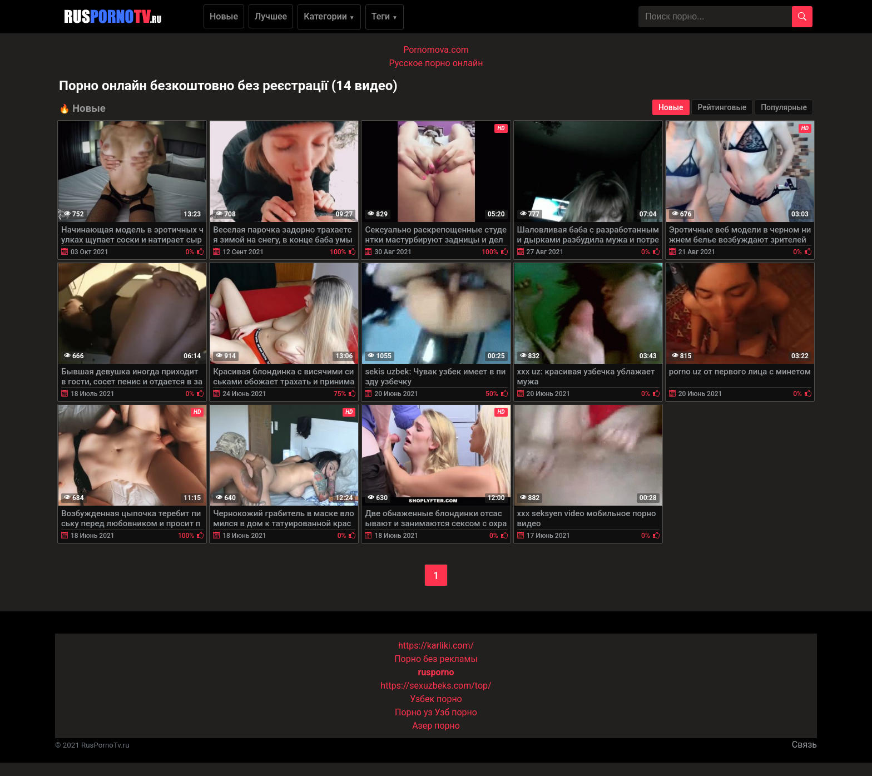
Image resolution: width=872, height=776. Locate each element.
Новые (224, 16)
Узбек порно (436, 699)
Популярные (784, 107)
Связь (804, 744)
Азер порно (436, 725)
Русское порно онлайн (436, 63)
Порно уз (414, 712)
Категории (329, 16)
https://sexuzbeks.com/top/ (435, 685)
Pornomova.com (436, 50)
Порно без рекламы (436, 659)
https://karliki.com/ (436, 645)
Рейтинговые (721, 107)
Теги (384, 16)
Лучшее (271, 16)
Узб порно (456, 712)
